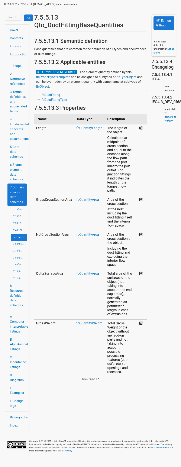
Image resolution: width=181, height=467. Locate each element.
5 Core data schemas (16, 152)
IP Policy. (68, 451)
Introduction (18, 54)
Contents (16, 38)
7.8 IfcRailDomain (20, 257)
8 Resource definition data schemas (16, 295)
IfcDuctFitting (50, 95)
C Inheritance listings (18, 362)
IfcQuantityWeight (89, 323)
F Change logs (17, 403)
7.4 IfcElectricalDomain (20, 230)
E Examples (17, 390)
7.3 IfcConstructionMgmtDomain (20, 223)
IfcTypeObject (126, 77)
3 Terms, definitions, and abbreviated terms (18, 101)
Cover (14, 30)
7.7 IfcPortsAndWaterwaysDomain (20, 250)
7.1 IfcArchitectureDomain (20, 209)
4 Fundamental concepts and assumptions (18, 129)
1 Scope (16, 66)
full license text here (160, 447)
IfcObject (42, 86)
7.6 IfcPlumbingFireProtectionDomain (20, 243)
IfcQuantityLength (88, 128)
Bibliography (18, 417)
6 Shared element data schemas (16, 172)
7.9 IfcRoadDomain (20, 264)
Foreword (17, 46)
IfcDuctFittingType (54, 100)
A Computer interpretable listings (18, 324)
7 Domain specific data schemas (17, 194)
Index (14, 425)
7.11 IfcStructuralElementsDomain (20, 278)
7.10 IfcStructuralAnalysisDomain (20, 271)
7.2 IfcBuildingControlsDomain (20, 216)
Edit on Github (163, 23)
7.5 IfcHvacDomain (20, 237)
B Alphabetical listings (18, 344)
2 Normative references (17, 79)
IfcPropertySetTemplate (53, 77)
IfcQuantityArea (87, 200)
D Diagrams (17, 377)
